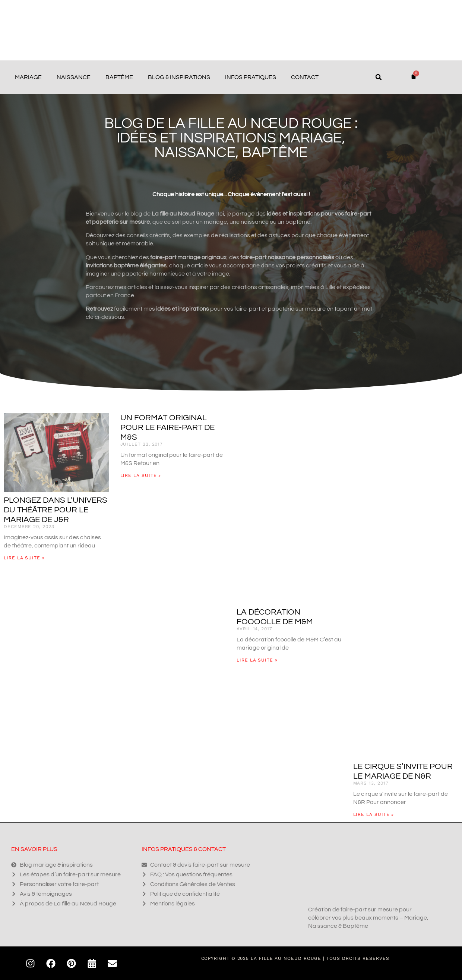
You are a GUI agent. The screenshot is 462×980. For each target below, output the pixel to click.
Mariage (28, 77)
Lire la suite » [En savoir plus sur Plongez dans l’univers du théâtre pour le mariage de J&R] (24, 557)
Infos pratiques (250, 77)
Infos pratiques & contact (184, 849)
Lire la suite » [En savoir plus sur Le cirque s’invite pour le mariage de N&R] (373, 814)
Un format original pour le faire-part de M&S (167, 428)
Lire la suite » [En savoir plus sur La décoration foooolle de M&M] (257, 660)
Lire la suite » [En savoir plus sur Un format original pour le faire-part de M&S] (140, 475)
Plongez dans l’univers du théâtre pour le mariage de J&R (55, 510)
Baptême (119, 77)
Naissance (74, 77)
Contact (305, 77)
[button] (378, 77)
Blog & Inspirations (179, 77)
